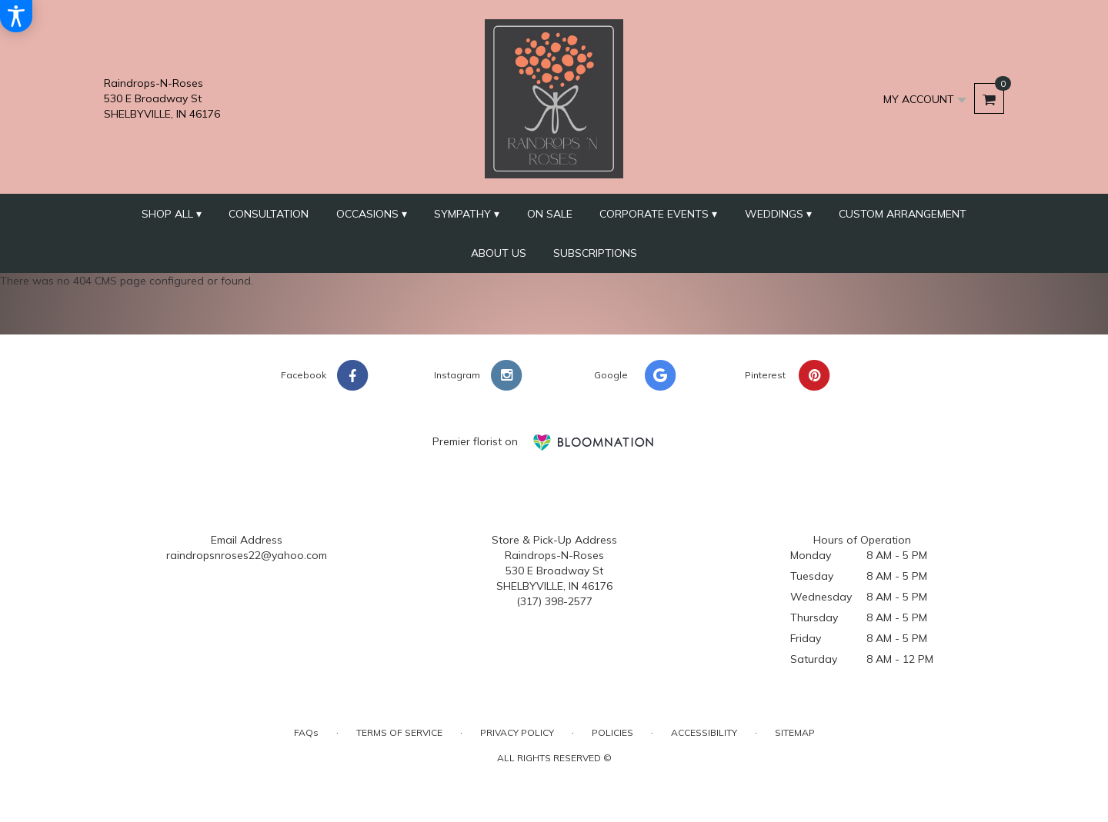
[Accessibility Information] (16, 16)
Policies (612, 732)
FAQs (306, 732)
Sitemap (795, 732)
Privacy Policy (517, 732)
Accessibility (704, 732)
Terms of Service (399, 732)
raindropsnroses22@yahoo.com (246, 555)
